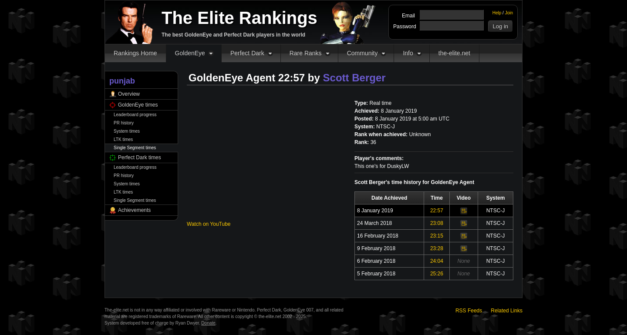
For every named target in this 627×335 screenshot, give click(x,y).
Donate (208, 323)
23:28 (436, 248)
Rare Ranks (306, 53)
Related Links (506, 311)
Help (497, 12)
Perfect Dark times (139, 157)
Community (362, 53)
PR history (124, 123)
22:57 (436, 211)
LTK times (123, 139)
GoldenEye (190, 53)
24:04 (436, 261)
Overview (129, 94)
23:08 (436, 223)
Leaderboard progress (135, 114)
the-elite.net (454, 53)
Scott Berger (354, 78)
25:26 (436, 274)
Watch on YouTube (209, 224)
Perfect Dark (247, 53)
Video (464, 211)
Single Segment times (135, 147)
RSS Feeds (468, 311)
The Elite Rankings (239, 17)
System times (127, 131)
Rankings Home (135, 53)
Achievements (134, 210)
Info (408, 53)
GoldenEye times (138, 105)
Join (509, 12)
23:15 (436, 236)
